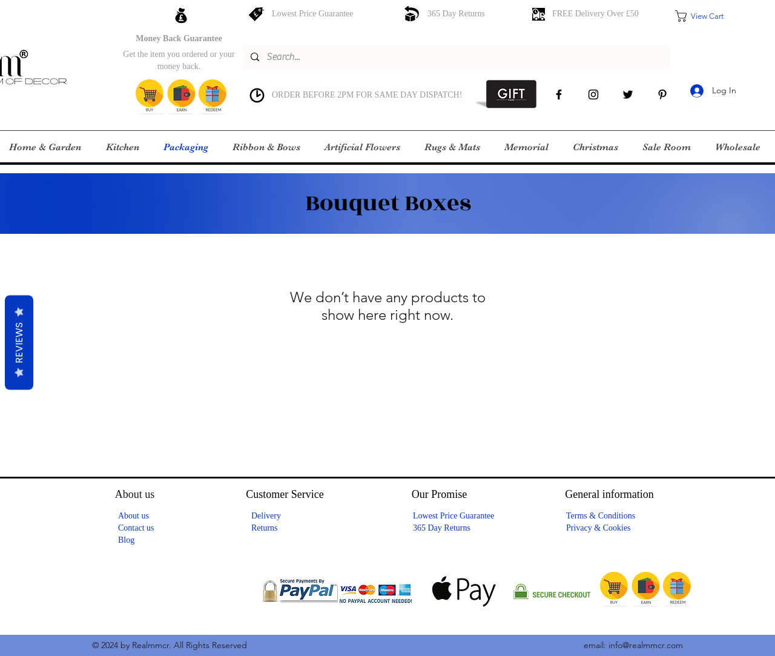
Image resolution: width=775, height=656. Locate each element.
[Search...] (455, 57)
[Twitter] (628, 94)
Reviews (19, 342)
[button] (707, 16)
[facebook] (559, 94)
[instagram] (593, 94)
